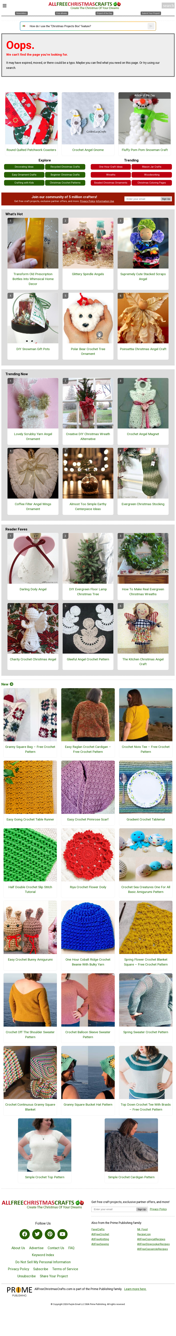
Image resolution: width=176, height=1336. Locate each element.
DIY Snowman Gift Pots (33, 349)
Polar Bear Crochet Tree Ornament (88, 351)
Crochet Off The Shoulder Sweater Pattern (30, 1034)
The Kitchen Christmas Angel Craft (143, 661)
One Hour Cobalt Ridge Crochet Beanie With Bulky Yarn (88, 962)
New (7, 684)
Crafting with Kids (24, 182)
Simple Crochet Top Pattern (44, 1177)
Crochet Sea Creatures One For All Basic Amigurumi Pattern (145, 889)
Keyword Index (43, 1255)
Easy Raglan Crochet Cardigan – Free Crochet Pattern (88, 749)
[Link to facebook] (25, 1234)
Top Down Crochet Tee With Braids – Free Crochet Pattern (146, 1107)
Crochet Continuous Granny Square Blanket (30, 1107)
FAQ (71, 1248)
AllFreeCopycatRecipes (151, 1239)
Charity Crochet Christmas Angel (33, 659)
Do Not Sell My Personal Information (43, 1262)
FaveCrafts (98, 1229)
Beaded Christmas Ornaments (110, 182)
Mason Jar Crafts (151, 166)
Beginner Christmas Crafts (65, 174)
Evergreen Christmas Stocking (143, 504)
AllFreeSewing (100, 1244)
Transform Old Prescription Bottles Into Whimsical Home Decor (33, 279)
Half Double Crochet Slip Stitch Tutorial (30, 889)
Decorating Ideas (24, 166)
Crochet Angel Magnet (143, 434)
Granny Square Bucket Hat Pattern (88, 1104)
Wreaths (110, 174)
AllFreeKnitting (100, 1239)
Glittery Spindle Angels (88, 274)
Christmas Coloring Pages (152, 182)
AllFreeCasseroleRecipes (152, 1249)
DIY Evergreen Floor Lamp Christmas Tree (88, 591)
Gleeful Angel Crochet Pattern (88, 659)
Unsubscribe (26, 1276)
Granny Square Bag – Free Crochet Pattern (30, 749)
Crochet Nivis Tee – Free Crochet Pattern (146, 749)
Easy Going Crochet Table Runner (30, 819)
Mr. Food (142, 1229)
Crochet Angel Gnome (88, 150)
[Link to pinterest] (50, 1234)
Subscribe (40, 1269)
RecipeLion (144, 1234)
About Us (18, 1248)
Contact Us (56, 1248)
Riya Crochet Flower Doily (88, 887)
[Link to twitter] (37, 1234)
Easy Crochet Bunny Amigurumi (30, 959)
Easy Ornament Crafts (24, 174)
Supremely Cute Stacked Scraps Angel (143, 276)
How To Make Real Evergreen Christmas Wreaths (143, 591)
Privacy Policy (87, 201)
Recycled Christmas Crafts (65, 166)
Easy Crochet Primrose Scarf (88, 819)
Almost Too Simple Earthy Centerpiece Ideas (87, 506)
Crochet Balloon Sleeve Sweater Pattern (87, 1034)
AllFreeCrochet (100, 1234)
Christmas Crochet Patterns (65, 182)
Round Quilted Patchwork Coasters (31, 150)
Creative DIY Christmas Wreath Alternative (88, 436)
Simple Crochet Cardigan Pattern (131, 1177)
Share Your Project (54, 1276)
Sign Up (166, 199)
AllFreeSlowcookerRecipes (153, 1244)
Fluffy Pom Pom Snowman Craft (145, 150)
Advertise (36, 1248)
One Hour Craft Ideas (111, 166)
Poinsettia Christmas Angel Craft (143, 349)
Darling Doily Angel (33, 589)
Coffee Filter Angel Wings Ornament (33, 506)
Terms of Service (65, 1269)
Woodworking (151, 174)
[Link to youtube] (62, 1234)
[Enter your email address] (113, 1209)
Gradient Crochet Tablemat (146, 819)
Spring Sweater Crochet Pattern (145, 1032)
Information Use (105, 201)
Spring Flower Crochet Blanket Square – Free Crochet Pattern (146, 962)
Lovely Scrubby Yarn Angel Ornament (33, 436)
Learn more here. (135, 1289)
